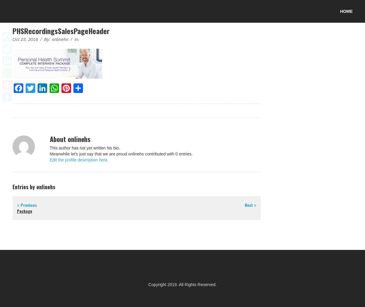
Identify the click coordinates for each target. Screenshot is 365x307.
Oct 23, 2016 (25, 39)
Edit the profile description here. (79, 160)
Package (24, 211)
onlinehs (60, 39)
